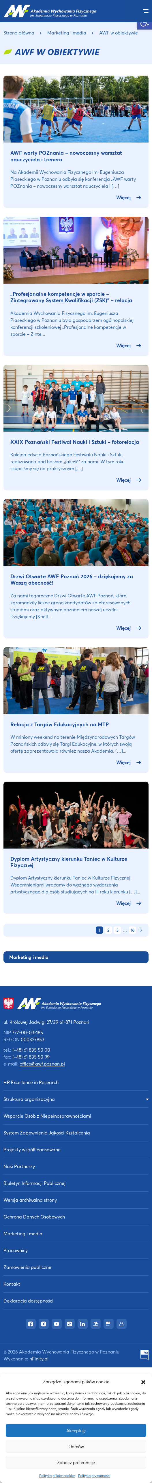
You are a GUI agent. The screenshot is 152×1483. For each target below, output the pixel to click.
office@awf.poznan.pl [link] (42, 1064)
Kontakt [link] (11, 1284)
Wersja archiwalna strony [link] (30, 1200)
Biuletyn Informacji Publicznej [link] (34, 1183)
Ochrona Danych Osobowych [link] (34, 1217)
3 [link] (117, 930)
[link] (63, 11)
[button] (143, 1382)
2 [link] (108, 930)
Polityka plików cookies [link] (57, 1475)
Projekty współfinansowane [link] (32, 1149)
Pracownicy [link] (15, 1250)
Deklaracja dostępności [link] (28, 1301)
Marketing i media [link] (66, 33)
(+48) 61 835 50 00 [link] (31, 1050)
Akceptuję (76, 1430)
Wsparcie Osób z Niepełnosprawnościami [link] (47, 1116)
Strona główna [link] (18, 33)
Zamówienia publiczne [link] (27, 1267)
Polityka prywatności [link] (94, 1475)
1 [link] (99, 930)
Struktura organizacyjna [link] (29, 1099)
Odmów (76, 1446)
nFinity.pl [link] (38, 1359)
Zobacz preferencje (76, 1462)
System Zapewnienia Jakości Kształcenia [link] (46, 1133)
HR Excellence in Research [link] (31, 1082)
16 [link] (132, 930)
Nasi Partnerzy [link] (19, 1166)
